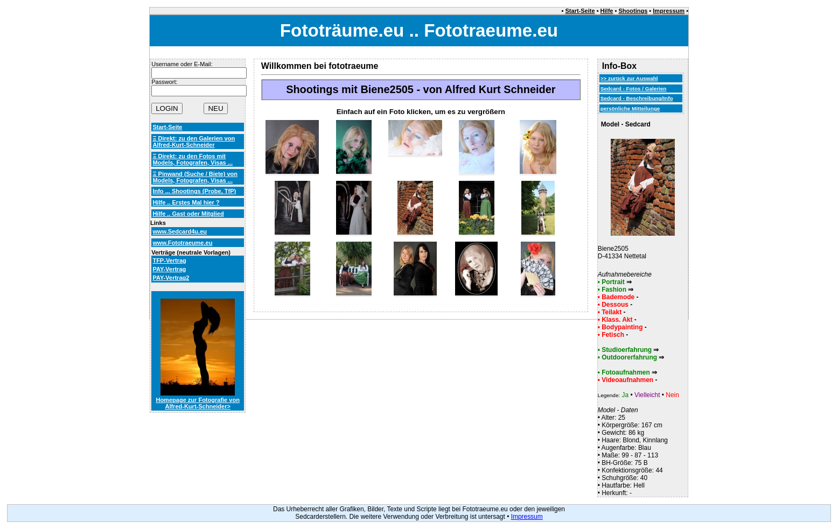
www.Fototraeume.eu (182, 242)
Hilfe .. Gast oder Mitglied (188, 213)
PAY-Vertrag (169, 269)
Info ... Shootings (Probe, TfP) (194, 191)
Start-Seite (580, 11)
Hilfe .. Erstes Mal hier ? (185, 202)
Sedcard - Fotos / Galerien (633, 88)
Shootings (632, 11)
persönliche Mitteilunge (630, 108)
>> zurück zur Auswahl (629, 78)
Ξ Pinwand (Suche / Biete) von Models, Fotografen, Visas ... (195, 177)
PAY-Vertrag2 (170, 277)
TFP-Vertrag (169, 260)
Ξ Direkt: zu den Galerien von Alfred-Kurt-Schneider (193, 141)
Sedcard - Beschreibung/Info (636, 98)
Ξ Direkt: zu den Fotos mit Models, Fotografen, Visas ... (192, 159)
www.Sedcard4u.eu (179, 231)
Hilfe (606, 11)
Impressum (669, 11)
